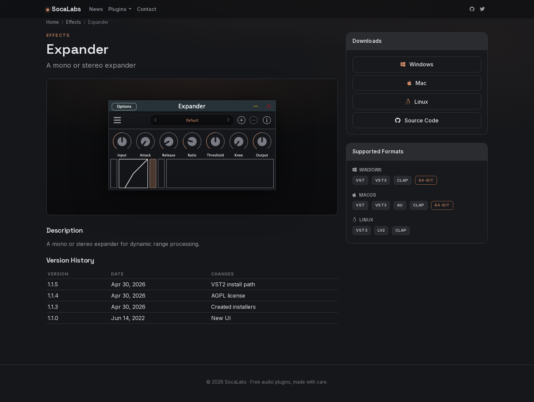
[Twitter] (482, 9)
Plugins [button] (118, 9)
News (96, 9)
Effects (73, 22)
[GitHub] (472, 9)
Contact (146, 9)
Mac (416, 83)
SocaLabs (63, 9)
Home (52, 22)
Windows (416, 64)
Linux (417, 101)
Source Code (417, 120)
